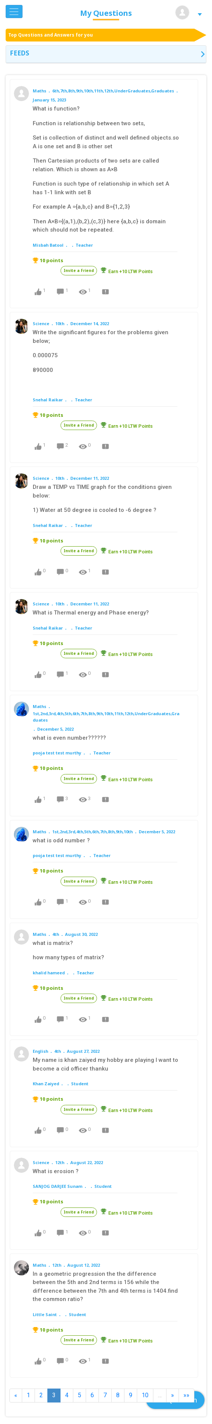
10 (145, 1395)
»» (186, 1395)
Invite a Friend (79, 270)
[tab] (106, 54)
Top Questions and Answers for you (50, 35)
